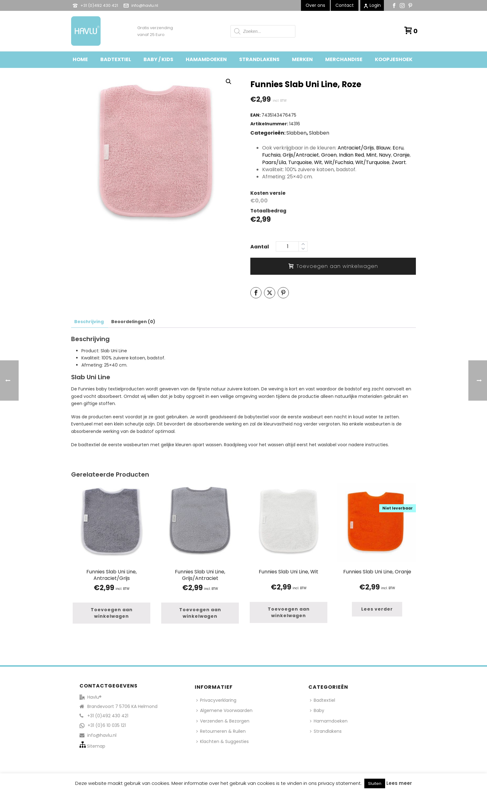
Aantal (259, 246)
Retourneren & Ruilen (221, 731)
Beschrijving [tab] (89, 321)
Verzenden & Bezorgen (222, 721)
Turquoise (300, 162)
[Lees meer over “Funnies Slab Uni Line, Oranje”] (377, 609)
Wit (318, 162)
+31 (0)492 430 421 (99, 5)
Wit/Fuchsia (338, 162)
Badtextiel (115, 59)
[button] (228, 81)
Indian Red (351, 154)
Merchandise (343, 59)
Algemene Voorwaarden (224, 710)
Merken (302, 59)
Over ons (315, 5)
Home (80, 59)
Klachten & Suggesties (222, 741)
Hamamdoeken (206, 59)
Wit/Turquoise (372, 162)
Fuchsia (271, 154)
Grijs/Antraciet (301, 154)
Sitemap (96, 746)
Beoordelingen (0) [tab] (133, 321)
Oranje (401, 154)
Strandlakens (259, 59)
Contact (344, 5)
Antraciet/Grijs (356, 147)
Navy (385, 154)
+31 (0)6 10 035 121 (107, 725)
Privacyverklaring (216, 700)
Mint (371, 154)
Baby (317, 710)
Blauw (383, 147)
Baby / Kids (158, 59)
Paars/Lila (274, 162)
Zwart (399, 162)
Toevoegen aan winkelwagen (333, 266)
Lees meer (399, 783)
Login (372, 5)
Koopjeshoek (393, 59)
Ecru (398, 147)
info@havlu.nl (144, 5)
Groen (329, 154)
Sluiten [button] (374, 783)
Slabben (296, 132)
